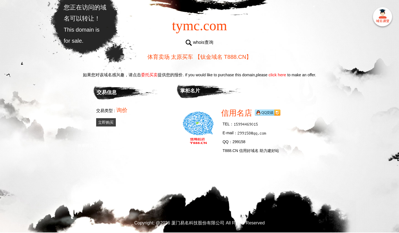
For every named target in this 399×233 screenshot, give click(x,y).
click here (277, 74)
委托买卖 (149, 74)
